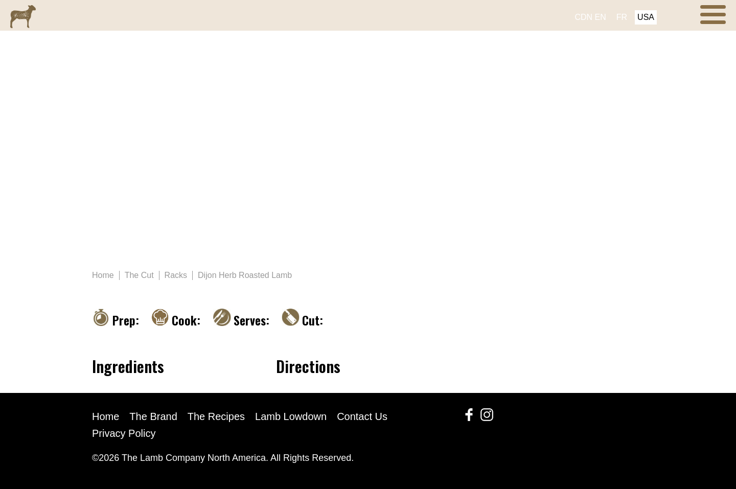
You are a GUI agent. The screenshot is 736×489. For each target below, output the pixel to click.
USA (645, 17)
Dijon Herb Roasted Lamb (245, 275)
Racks (176, 275)
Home (103, 275)
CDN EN (590, 17)
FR (621, 17)
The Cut (139, 275)
